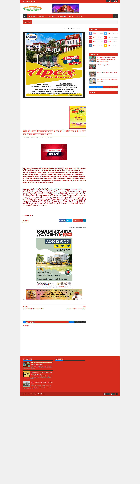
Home (24, 1)
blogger (71, 322)
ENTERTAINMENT (62, 16)
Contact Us (33, 1)
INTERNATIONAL (32, 16)
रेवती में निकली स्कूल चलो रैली (103, 65)
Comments (110, 87)
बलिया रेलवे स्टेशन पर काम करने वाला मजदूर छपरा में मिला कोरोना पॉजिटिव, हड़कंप (41, 363)
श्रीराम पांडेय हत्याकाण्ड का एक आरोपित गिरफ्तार (107, 72)
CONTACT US (79, 16)
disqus (77, 322)
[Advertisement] (54, 315)
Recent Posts (96, 87)
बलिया (51, 137)
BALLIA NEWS (51, 16)
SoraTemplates (29, 394)
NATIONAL (41, 16)
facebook (82, 322)
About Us (28, 1)
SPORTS (71, 16)
